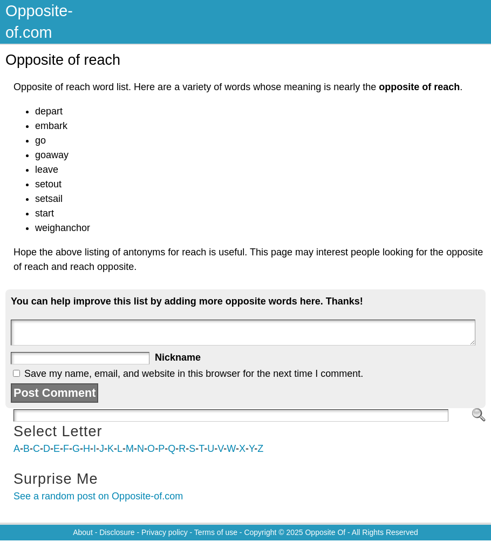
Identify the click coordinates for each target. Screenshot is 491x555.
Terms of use (215, 532)
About (83, 532)
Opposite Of (325, 532)
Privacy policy (164, 532)
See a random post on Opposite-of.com (98, 496)
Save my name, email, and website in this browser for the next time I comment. (193, 373)
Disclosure (116, 532)
